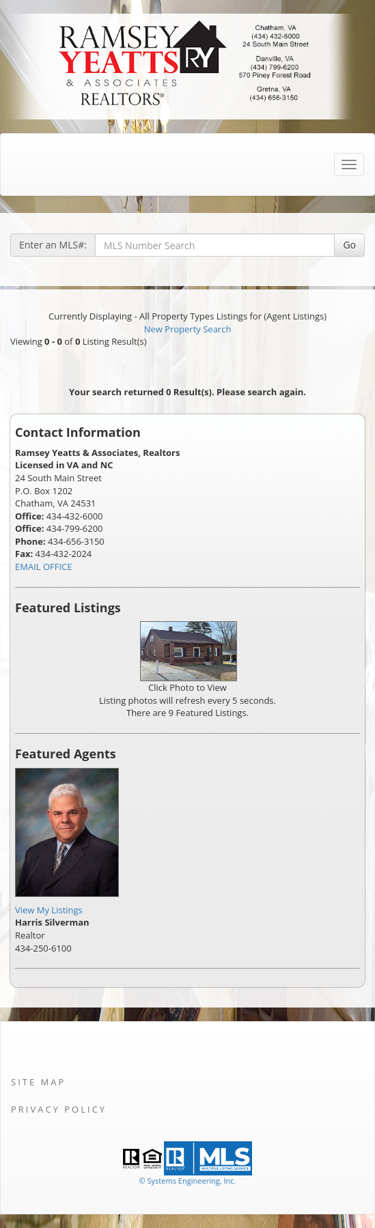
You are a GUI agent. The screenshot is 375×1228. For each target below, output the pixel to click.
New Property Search (188, 329)
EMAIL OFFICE (43, 566)
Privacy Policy (59, 1109)
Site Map (38, 1082)
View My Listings (49, 910)
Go (349, 244)
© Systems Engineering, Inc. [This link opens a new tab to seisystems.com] (187, 1180)
